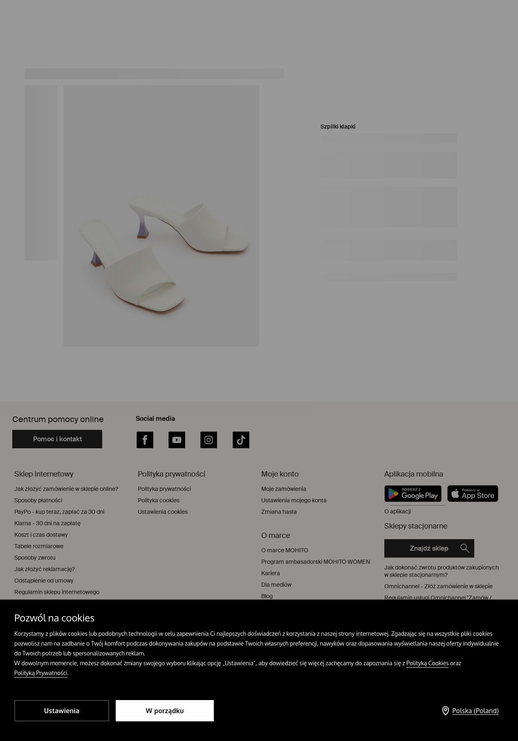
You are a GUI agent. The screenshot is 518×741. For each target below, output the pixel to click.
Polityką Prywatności (40, 672)
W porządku (165, 711)
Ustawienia (61, 711)
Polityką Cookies (427, 663)
